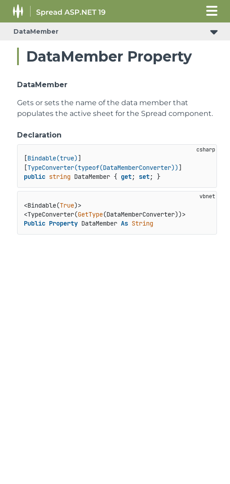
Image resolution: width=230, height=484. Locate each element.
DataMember (35, 31)
